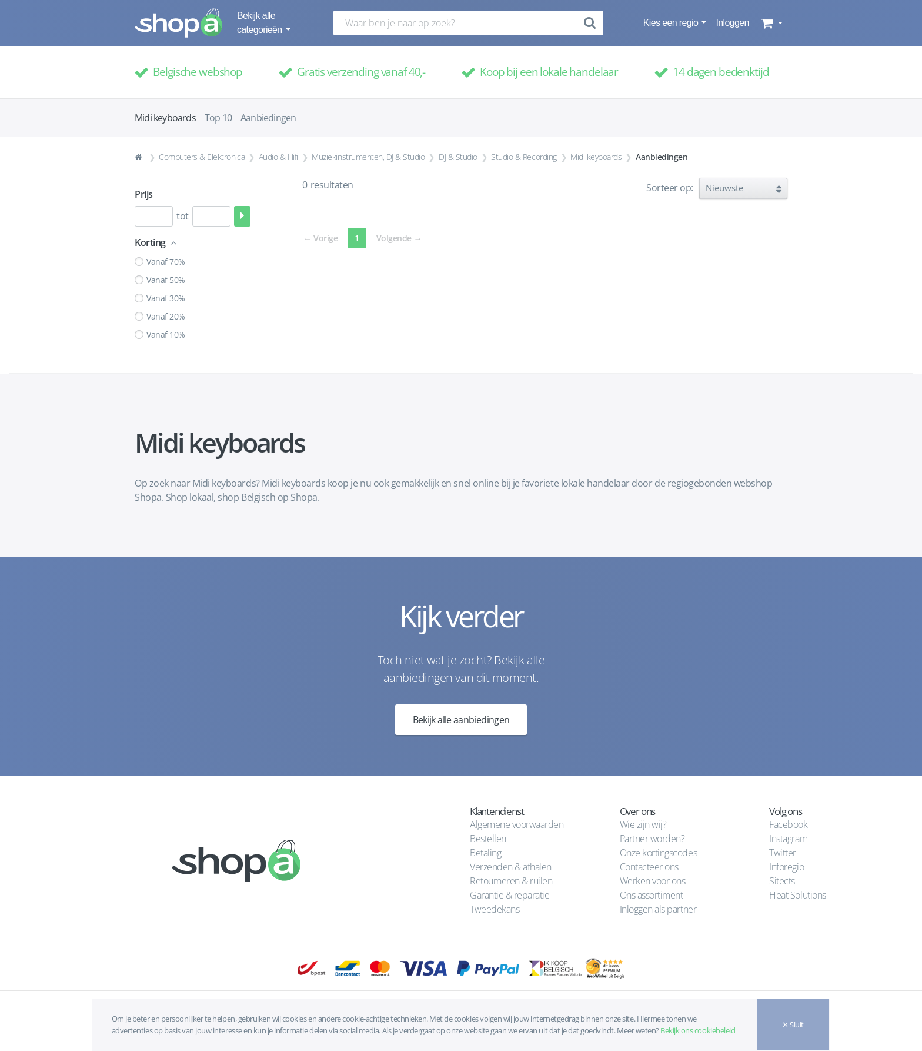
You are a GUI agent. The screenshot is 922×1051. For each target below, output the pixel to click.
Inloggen (732, 23)
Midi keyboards (596, 156)
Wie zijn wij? (643, 824)
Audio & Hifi (278, 156)
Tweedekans (494, 909)
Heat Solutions (798, 895)
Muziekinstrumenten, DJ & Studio (368, 156)
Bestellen (488, 838)
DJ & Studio (458, 156)
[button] (770, 23)
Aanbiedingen (268, 117)
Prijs (144, 194)
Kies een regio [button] (671, 23)
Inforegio (787, 866)
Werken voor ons (653, 880)
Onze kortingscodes (658, 852)
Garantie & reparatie (509, 895)
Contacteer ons (649, 866)
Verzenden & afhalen (511, 866)
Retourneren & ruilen (511, 880)
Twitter (782, 852)
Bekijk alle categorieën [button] (260, 23)
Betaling (485, 852)
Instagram (788, 838)
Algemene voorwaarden (516, 824)
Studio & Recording (523, 156)
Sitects (783, 880)
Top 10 (218, 117)
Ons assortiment (651, 895)
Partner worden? (652, 838)
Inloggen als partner (658, 909)
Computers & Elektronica (202, 156)
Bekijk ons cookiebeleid (697, 1030)
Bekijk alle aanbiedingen (461, 719)
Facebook (788, 824)
